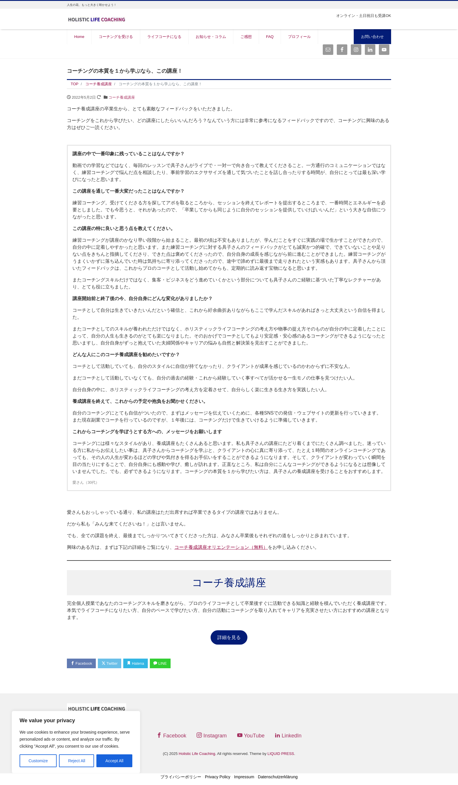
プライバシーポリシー (180, 776)
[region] (76, 742)
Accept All (114, 760)
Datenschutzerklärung (278, 776)
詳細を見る (229, 637)
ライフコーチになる (164, 36)
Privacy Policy (217, 776)
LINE (160, 663)
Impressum (244, 776)
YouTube (251, 736)
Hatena (136, 663)
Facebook (81, 663)
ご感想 (246, 36)
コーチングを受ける (116, 36)
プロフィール (299, 36)
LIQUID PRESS (281, 753)
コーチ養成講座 (121, 97)
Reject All (76, 760)
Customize (38, 760)
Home (79, 36)
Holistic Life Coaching (197, 753)
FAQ (270, 36)
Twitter (110, 663)
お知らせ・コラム (211, 36)
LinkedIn (288, 736)
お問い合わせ (372, 36)
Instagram (212, 736)
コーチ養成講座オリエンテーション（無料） (221, 547)
